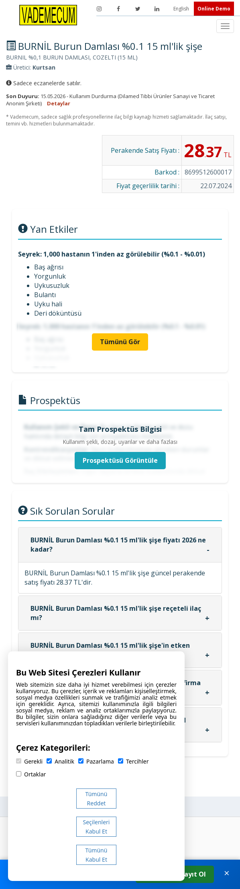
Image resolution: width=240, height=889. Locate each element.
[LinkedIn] (157, 9)
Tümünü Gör (120, 341)
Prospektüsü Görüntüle (120, 460)
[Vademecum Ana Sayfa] (48, 14)
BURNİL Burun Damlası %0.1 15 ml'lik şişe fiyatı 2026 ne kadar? (118, 545)
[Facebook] (118, 9)
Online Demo (213, 8)
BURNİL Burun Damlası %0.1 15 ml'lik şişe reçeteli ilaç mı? (116, 613)
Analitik (60, 761)
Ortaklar (31, 774)
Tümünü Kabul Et (96, 854)
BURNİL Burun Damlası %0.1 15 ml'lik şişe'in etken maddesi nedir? (110, 650)
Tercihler (133, 761)
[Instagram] (99, 9)
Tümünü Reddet (96, 798)
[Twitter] (137, 9)
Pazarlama (96, 761)
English (181, 8)
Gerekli (29, 761)
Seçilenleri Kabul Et (96, 826)
